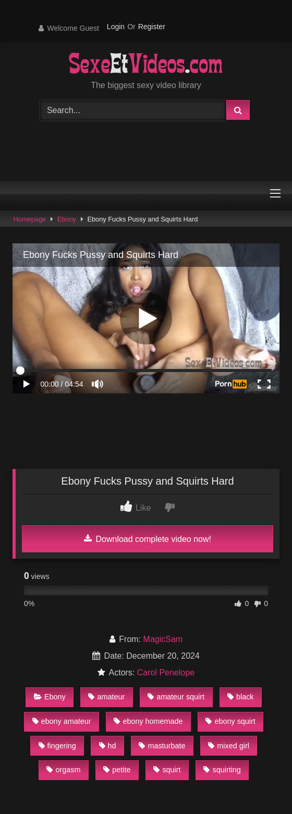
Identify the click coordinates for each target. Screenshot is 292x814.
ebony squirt (230, 721)
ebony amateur (61, 721)
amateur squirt (176, 697)
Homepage (30, 219)
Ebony (66, 219)
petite (116, 770)
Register (151, 26)
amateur (106, 697)
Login (116, 26)
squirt (166, 770)
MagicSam (163, 639)
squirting (221, 770)
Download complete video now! (147, 539)
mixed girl (228, 746)
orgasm (63, 770)
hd (107, 746)
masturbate (162, 746)
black (240, 697)
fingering (57, 746)
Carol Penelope (165, 672)
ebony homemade (148, 721)
